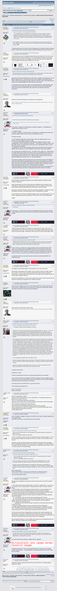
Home (6, 12)
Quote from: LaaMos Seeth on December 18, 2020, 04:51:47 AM (24, 430)
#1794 (52, 393)
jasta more (5, 559)
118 (34, 22)
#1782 (52, 53)
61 (36, 20)
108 (16, 22)
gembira (5, 27)
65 (41, 20)
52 (24, 20)
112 (23, 22)
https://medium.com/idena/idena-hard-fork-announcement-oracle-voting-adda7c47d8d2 (32, 309)
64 (40, 20)
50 (22, 20)
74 (9, 21)
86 (25, 21)
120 (38, 22)
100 (44, 21)
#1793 (52, 321)
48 (19, 20)
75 (10, 21)
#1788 (52, 225)
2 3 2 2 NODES (21, 568)
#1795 (52, 413)
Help (10, 12)
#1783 (52, 69)
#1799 (52, 529)
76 (12, 21)
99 (43, 21)
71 (5, 21)
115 (29, 22)
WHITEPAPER (27, 569)
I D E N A (20, 567)
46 (16, 20)
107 (14, 22)
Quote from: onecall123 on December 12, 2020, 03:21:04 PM (23, 240)
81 (18, 21)
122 (42, 22)
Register (21, 12)
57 (31, 20)
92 (33, 21)
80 (17, 21)
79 (16, 21)
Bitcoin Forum (5, 15)
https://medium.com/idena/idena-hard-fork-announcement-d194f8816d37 (29, 473)
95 (37, 21)
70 (4, 21)
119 (36, 22)
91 (32, 21)
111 (22, 22)
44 (14, 20)
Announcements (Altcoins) (29, 15)
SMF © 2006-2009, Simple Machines (33, 587)
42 (11, 20)
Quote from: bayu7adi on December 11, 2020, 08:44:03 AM (23, 205)
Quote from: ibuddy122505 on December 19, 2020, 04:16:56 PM (24, 531)
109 (18, 22)
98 (41, 21)
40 (8, 20)
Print (53, 22)
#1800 (52, 559)
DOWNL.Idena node (32, 568)
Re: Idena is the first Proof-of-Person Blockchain (26, 27)
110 (20, 22)
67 (44, 20)
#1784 (52, 94)
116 (31, 22)
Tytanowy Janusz (5, 113)
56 (29, 20)
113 (25, 22)
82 (20, 21)
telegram (20, 569)
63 (39, 20)
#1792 (52, 302)
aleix (4, 93)
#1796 (52, 428)
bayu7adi (5, 68)
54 (27, 20)
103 (7, 22)
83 (21, 21)
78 (14, 21)
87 (26, 21)
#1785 (52, 113)
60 (35, 20)
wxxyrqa (5, 282)
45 (15, 20)
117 (33, 22)
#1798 (52, 478)
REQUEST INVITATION (43, 569)
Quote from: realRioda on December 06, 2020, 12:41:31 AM (24, 325)
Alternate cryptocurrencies (16, 15)
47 (18, 20)
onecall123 (6, 225)
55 (28, 20)
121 (40, 22)
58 (32, 20)
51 (23, 20)
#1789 (52, 237)
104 (9, 22)
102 (5, 22)
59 (33, 20)
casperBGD (6, 413)
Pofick (4, 53)
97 (40, 21)
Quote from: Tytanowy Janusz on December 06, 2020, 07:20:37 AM (25, 323)
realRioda (21, 203)
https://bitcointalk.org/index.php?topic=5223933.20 (23, 403)
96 (39, 21)
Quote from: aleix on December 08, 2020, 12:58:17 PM (22, 115)
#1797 (52, 450)
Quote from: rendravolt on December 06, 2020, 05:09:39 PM (23, 30)
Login (17, 12)
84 (22, 21)
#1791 (52, 283)
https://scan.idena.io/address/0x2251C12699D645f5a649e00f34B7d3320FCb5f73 (31, 253)
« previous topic (51, 19)
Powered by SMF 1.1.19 (21, 587)
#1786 (52, 177)
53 (26, 20)
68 (45, 20)
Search (13, 12)
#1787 (52, 202)
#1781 (52, 27)
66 (43, 20)
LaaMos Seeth (6, 393)
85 (24, 21)
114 (27, 22)
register (19, 7)
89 (29, 21)
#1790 (52, 265)
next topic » (52, 20)
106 (12, 22)
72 (6, 21)
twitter (33, 569)
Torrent (21, 10)
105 (10, 22)
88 (28, 21)
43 (12, 20)
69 (2, 21)
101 (3, 22)
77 (13, 21)
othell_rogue (6, 320)
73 (8, 21)
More (25, 12)
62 (37, 20)
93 (35, 21)
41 (10, 20)
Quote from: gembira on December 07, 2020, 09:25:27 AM (23, 71)
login (15, 7)
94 (36, 21)
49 (20, 20)
